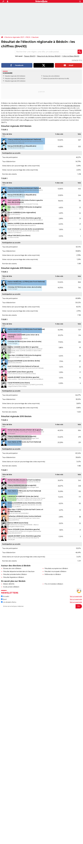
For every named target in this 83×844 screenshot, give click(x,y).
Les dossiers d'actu (8, 602)
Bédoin (45, 78)
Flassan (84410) (29, 56)
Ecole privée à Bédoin (11, 587)
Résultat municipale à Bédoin (55, 571)
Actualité (5, 596)
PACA (28, 37)
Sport (4, 599)
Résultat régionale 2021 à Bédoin (15, 76)
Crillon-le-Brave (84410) (70, 56)
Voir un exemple (76, 596)
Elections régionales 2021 (14, 37)
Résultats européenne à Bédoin (56, 568)
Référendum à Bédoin (53, 574)
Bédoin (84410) (8, 584)
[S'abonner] (41, 606)
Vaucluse (35, 37)
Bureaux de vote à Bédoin (51, 76)
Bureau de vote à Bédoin (12, 568)
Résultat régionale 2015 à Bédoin (15, 78)
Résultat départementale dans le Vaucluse (18, 571)
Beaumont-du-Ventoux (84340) (48, 56)
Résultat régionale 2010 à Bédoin (15, 81)
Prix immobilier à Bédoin (54, 584)
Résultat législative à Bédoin (13, 577)
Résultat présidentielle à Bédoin (15, 574)
